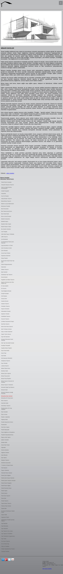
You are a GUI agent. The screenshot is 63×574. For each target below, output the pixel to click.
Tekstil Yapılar (4, 490)
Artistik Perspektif (5, 191)
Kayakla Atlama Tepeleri (6, 348)
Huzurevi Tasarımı (5, 319)
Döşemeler (3, 267)
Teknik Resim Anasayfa (6, 182)
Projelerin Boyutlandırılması (7, 434)
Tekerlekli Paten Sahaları (6, 472)
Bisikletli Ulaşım (4, 221)
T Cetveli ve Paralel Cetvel (7, 465)
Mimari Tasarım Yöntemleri (7, 384)
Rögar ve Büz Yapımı (5, 437)
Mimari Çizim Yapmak (6, 373)
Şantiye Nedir (4, 442)
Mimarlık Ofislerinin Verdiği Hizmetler (7, 393)
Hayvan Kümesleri (5, 308)
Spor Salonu (4, 457)
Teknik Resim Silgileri (5, 485)
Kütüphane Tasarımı (5, 360)
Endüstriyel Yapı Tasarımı (6, 274)
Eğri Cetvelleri (4, 272)
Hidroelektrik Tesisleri (5, 311)
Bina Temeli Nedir (5, 213)
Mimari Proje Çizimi (5, 376)
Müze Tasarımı (4, 400)
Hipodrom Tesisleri (5, 313)
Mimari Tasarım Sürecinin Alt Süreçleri (7, 382)
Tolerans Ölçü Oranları (6, 506)
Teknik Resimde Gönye (6, 488)
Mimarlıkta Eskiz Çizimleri (6, 396)
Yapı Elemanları (4, 526)
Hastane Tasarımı (5, 303)
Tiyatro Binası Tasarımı (6, 503)
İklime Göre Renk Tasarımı (7, 326)
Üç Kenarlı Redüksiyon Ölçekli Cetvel (7, 511)
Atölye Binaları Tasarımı (6, 198)
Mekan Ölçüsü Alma (5, 368)
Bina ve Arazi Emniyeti (6, 216)
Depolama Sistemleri (5, 255)
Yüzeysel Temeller (5, 551)
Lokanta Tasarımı (5, 365)
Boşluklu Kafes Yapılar (6, 224)
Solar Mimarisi (4, 455)
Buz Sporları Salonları (6, 229)
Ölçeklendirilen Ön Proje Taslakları (6, 409)
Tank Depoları (4, 467)
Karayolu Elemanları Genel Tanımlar (7, 340)
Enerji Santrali (4, 277)
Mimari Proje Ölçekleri (6, 378)
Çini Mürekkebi (4, 239)
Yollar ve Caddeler (5, 546)
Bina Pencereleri (4, 208)
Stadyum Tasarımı (5, 460)
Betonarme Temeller (5, 206)
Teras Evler (3, 498)
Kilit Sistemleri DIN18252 (6, 358)
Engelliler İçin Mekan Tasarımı (7, 279)
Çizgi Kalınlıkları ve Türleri (7, 245)
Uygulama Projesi (5, 517)
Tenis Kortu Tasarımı (5, 495)
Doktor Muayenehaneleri (6, 264)
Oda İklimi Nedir (4, 403)
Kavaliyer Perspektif (5, 345)
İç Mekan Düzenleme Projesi (7, 321)
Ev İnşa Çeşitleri (4, 286)
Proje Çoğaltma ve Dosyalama (8, 432)
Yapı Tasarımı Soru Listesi (7, 531)
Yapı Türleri (3, 538)
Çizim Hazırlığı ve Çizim (6, 248)
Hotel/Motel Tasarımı (5, 316)
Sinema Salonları (5, 450)
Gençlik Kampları (5, 293)
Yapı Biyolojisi (4, 523)
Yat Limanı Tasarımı (5, 541)
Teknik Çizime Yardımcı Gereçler (8, 480)
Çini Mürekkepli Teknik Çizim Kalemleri (7, 242)
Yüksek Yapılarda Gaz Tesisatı (8, 548)
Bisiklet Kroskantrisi (5, 219)
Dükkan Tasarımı (5, 269)
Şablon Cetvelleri (5, 439)
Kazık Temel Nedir (5, 350)
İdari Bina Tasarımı (5, 324)
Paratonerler (4, 424)
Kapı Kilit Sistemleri (5, 336)
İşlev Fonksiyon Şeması (6, 329)
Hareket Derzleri (4, 301)
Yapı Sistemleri (4, 528)
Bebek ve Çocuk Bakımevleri (7, 203)
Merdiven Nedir (4, 371)
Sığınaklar (3, 447)
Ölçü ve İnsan (4, 414)
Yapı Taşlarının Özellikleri (6, 533)
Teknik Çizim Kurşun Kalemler (7, 478)
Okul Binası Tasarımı (5, 405)
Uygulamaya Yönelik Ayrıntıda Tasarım (7, 520)
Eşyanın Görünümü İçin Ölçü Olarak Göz (7, 283)
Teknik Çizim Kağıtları (6, 475)
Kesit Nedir (3, 355)
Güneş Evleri (4, 298)
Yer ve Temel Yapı (5, 543)
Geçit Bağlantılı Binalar (6, 291)
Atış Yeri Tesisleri (5, 196)
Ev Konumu (3, 288)
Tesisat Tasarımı (4, 500)
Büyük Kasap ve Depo (6, 226)
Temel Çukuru (4, 493)
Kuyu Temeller (4, 363)
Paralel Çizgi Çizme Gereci (7, 422)
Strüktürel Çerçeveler (5, 462)
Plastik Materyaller (5, 429)
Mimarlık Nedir (4, 389)
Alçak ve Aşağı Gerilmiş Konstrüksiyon (6, 188)
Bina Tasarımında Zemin (6, 211)
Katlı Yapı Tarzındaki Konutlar (7, 343)
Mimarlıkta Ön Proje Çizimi (7, 398)
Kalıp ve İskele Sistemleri (6, 331)
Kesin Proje (3, 353)
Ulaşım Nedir (4, 514)
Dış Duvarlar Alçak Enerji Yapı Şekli (7, 261)
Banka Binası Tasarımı (6, 201)
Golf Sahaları (4, 296)
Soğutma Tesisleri (5, 452)
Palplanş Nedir (4, 419)
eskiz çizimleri (10, 173)
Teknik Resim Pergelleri (6, 483)
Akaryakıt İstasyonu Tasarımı (7, 184)
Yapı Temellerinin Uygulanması (8, 536)
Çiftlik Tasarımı (4, 236)
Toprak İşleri (4, 508)
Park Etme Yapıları (5, 427)
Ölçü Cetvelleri (4, 412)
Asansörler (3, 193)
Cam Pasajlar (4, 231)
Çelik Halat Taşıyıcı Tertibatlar (7, 234)
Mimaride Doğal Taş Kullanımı (7, 387)
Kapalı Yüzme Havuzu (6, 334)
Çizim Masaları (4, 250)
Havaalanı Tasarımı (5, 306)
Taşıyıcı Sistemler (5, 470)
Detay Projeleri (4, 258)
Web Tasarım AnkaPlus (47, 568)
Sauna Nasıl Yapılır (5, 445)
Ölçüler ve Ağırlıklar (5, 417)
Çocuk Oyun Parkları (5, 253)
